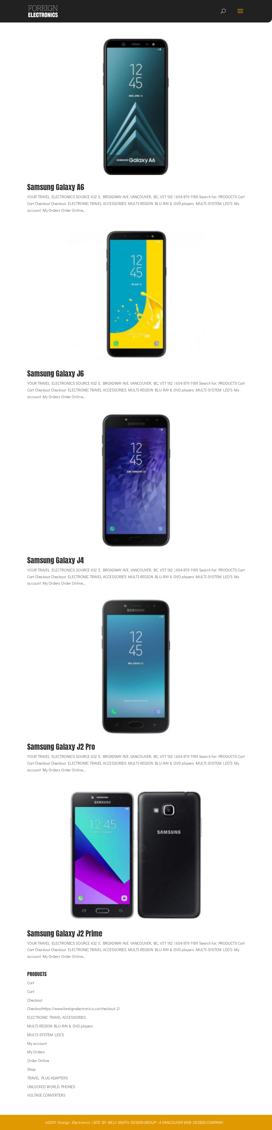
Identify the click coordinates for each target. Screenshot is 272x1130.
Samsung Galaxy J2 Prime (64, 933)
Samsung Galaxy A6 (55, 187)
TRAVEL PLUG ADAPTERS (47, 1078)
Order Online (38, 1060)
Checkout (34, 1000)
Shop (31, 1069)
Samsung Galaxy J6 (55, 373)
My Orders (36, 1051)
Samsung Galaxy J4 (55, 560)
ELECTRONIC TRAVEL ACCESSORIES (56, 1017)
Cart (30, 982)
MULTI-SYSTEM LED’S (45, 1034)
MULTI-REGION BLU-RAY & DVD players (60, 1026)
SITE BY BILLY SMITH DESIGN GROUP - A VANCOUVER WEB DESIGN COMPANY (158, 1122)
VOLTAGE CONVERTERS (46, 1095)
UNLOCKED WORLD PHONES (51, 1086)
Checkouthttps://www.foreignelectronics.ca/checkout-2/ (73, 1008)
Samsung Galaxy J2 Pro (61, 746)
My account (37, 1043)
